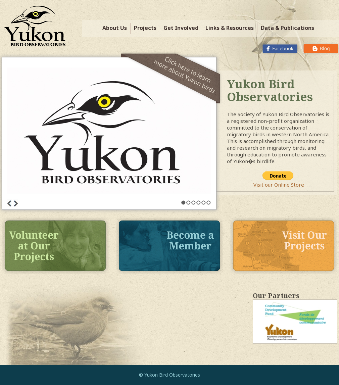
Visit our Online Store (278, 184)
